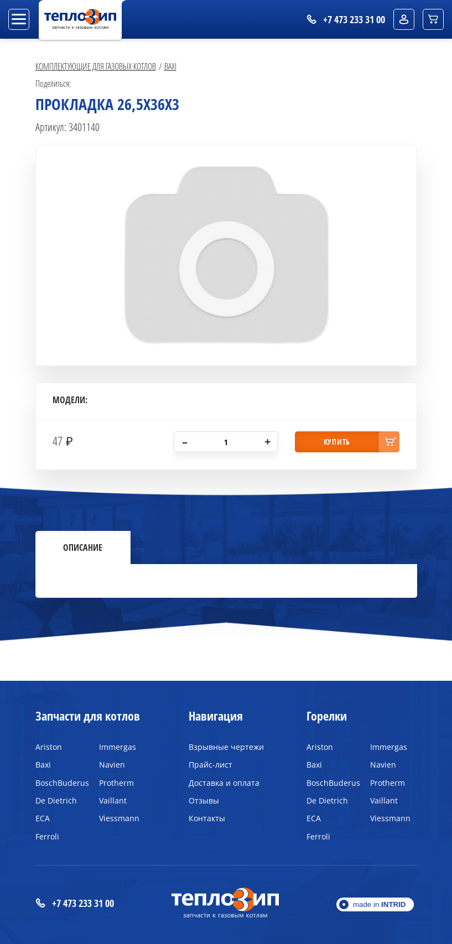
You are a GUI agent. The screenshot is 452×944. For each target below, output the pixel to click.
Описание (82, 547)
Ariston (48, 747)
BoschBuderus (58, 783)
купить (337, 441)
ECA (42, 818)
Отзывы (204, 800)
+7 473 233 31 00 (74, 903)
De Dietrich (56, 800)
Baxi (170, 66)
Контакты (207, 818)
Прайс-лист (210, 764)
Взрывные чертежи (226, 747)
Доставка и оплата (224, 783)
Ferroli (47, 836)
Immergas (117, 747)
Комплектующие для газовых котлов (95, 66)
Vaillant (113, 800)
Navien (112, 764)
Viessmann (119, 818)
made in (379, 904)
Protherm (116, 783)
